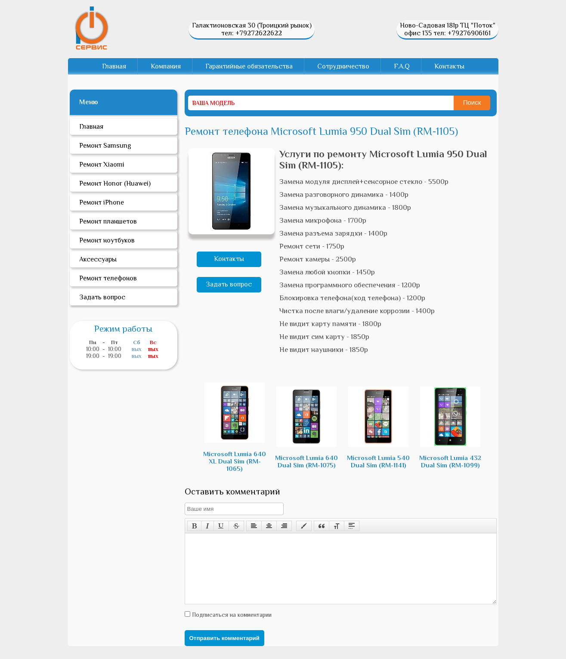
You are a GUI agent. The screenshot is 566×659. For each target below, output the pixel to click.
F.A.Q (402, 66)
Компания (166, 66)
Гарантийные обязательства (249, 66)
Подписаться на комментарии (231, 627)
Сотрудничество (343, 66)
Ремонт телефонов (108, 278)
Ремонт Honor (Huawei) (115, 183)
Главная (114, 66)
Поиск (472, 102)
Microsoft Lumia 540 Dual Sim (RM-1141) (378, 427)
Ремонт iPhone (101, 202)
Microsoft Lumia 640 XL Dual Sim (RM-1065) (234, 427)
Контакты (449, 66)
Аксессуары (98, 259)
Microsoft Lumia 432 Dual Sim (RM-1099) (450, 427)
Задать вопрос (229, 284)
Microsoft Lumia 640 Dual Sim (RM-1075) (306, 427)
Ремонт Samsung (105, 145)
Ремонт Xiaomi (101, 164)
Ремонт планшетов (108, 221)
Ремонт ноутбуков (107, 240)
